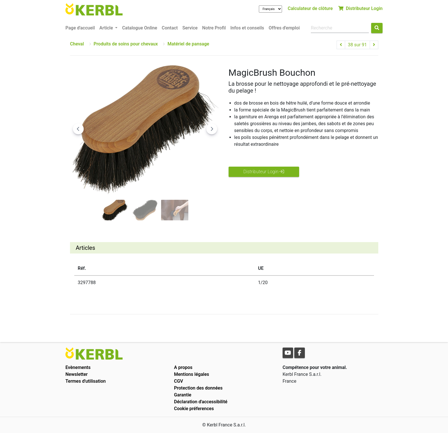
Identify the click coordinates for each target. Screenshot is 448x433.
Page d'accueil (80, 28)
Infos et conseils (247, 28)
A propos (183, 367)
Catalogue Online (139, 28)
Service (189, 28)
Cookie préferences (194, 408)
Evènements (78, 367)
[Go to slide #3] (175, 210)
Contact (170, 28)
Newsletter (76, 374)
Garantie (182, 395)
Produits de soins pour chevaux (126, 44)
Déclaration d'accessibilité (200, 401)
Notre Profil (214, 28)
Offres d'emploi (284, 28)
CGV (178, 381)
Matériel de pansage (188, 44)
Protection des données (198, 388)
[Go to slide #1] (115, 210)
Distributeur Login (360, 8)
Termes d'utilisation (85, 381)
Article (106, 28)
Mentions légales (191, 374)
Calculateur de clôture (310, 8)
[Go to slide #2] (145, 210)
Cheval (77, 44)
